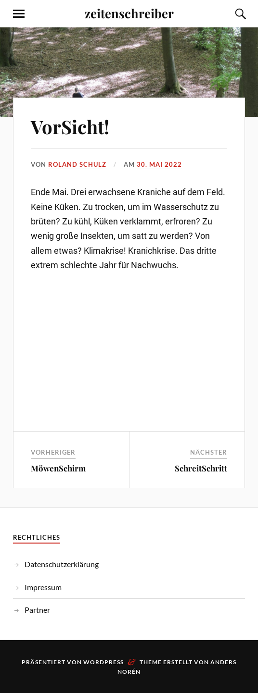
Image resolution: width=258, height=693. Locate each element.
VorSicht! (70, 126)
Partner (37, 609)
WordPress (103, 662)
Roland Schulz (77, 164)
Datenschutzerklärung (62, 564)
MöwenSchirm (58, 468)
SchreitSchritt (201, 468)
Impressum (43, 587)
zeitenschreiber (129, 13)
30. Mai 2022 (159, 164)
